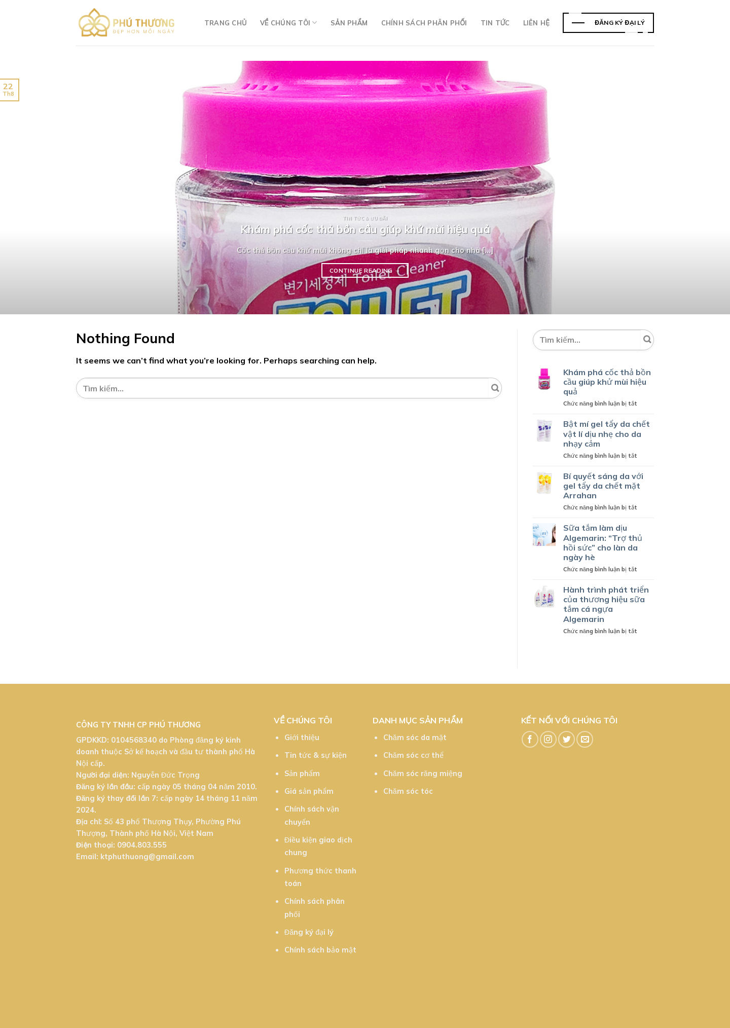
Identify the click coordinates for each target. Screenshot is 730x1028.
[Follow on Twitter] (566, 739)
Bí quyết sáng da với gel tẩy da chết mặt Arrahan (603, 485)
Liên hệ (536, 23)
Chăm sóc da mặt (415, 737)
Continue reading (365, 270)
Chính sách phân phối (424, 23)
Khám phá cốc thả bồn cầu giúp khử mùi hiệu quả (607, 382)
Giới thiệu (301, 737)
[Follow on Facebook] (530, 739)
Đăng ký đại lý (309, 932)
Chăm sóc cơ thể (413, 755)
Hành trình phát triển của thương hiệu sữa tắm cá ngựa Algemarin (606, 604)
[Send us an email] (584, 739)
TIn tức (495, 23)
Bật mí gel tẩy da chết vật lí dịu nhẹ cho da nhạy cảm (606, 433)
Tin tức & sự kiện (315, 755)
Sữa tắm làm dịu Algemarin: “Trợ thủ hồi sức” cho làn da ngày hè (602, 542)
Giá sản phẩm (309, 791)
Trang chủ (225, 23)
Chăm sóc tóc (408, 791)
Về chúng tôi (288, 22)
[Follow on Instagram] (548, 739)
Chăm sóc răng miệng (422, 773)
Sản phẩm (349, 23)
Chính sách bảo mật (320, 949)
